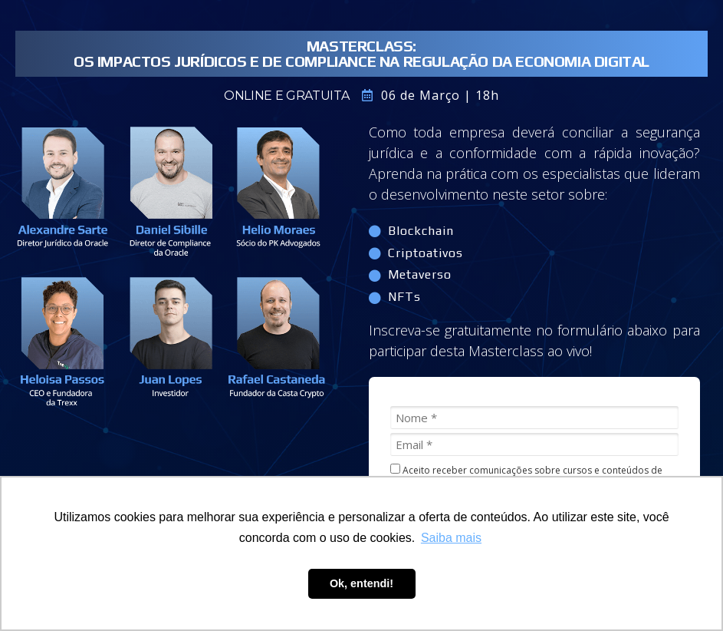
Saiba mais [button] (451, 537)
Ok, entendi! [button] (361, 583)
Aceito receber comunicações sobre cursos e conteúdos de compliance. (526, 475)
